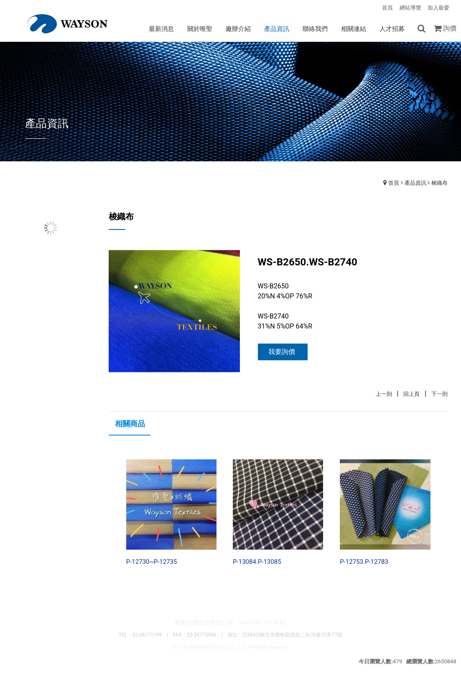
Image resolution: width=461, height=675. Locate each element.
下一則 (439, 394)
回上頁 (411, 394)
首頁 (393, 183)
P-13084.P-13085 (257, 561)
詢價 (449, 28)
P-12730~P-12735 (151, 561)
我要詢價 (281, 352)
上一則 (384, 394)
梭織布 (439, 183)
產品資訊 (415, 183)
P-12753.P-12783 (364, 561)
